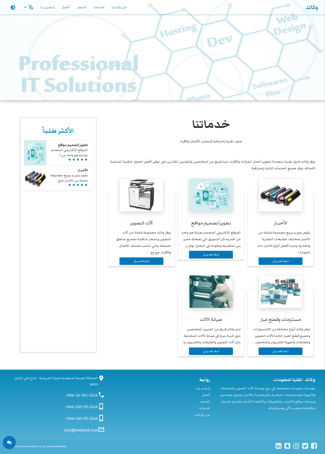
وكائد (312, 7)
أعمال (66, 7)
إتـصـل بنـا (47, 7)
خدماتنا (99, 7)
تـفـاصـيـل (281, 261)
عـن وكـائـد (119, 7)
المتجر (82, 7)
